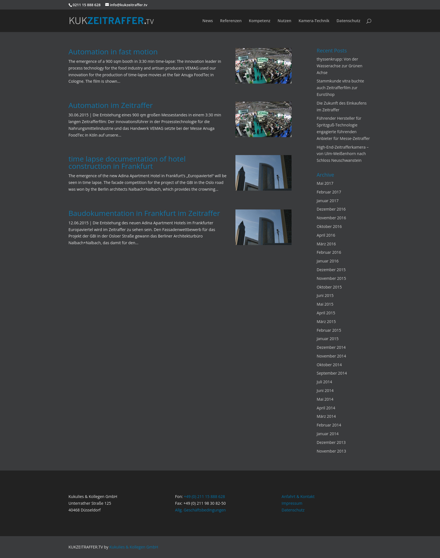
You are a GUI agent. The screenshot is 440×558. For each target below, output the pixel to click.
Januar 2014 (328, 433)
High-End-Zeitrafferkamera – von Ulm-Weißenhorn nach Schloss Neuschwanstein (343, 153)
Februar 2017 (329, 192)
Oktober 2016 (329, 226)
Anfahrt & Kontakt (298, 496)
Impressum (292, 503)
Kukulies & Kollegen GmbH (133, 547)
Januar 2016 (328, 261)
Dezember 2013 (331, 442)
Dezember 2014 (331, 347)
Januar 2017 (328, 200)
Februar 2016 (329, 252)
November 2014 (331, 356)
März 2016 (326, 243)
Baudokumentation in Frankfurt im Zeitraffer (144, 213)
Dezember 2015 (331, 269)
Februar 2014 (329, 425)
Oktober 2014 (329, 364)
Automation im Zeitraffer (110, 105)
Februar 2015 (329, 330)
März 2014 (326, 416)
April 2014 (326, 408)
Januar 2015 (328, 338)
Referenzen (231, 21)
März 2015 (326, 321)
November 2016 (331, 217)
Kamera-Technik (314, 21)
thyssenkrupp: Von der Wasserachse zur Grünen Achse (340, 65)
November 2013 (331, 451)
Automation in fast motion (113, 52)
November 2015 (331, 278)
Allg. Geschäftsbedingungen (200, 510)
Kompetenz (260, 21)
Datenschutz (348, 21)
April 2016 (326, 235)
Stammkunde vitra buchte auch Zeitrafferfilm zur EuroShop (340, 87)
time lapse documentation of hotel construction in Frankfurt (127, 162)
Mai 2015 (325, 304)
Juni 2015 (325, 295)
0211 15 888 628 (86, 4)
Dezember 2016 (331, 209)
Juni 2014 (325, 390)
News (207, 21)
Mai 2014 (325, 399)
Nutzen (284, 21)
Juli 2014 (324, 381)
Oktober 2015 (329, 287)
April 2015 (326, 312)
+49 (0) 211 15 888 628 (204, 496)
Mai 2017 (325, 183)
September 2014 (332, 373)
